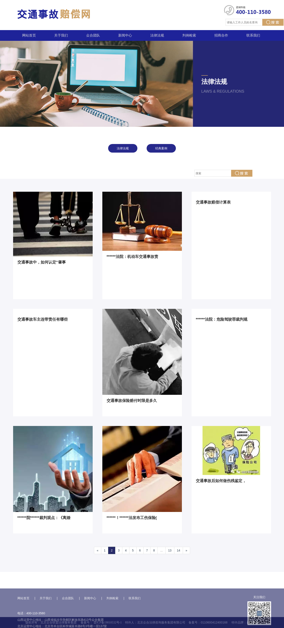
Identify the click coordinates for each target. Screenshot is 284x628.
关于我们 (61, 35)
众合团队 (93, 35)
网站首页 (29, 35)
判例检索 (189, 35)
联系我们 (253, 35)
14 (178, 550)
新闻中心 (125, 35)
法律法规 (157, 35)
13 (170, 550)
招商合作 (221, 35)
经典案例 (161, 148)
